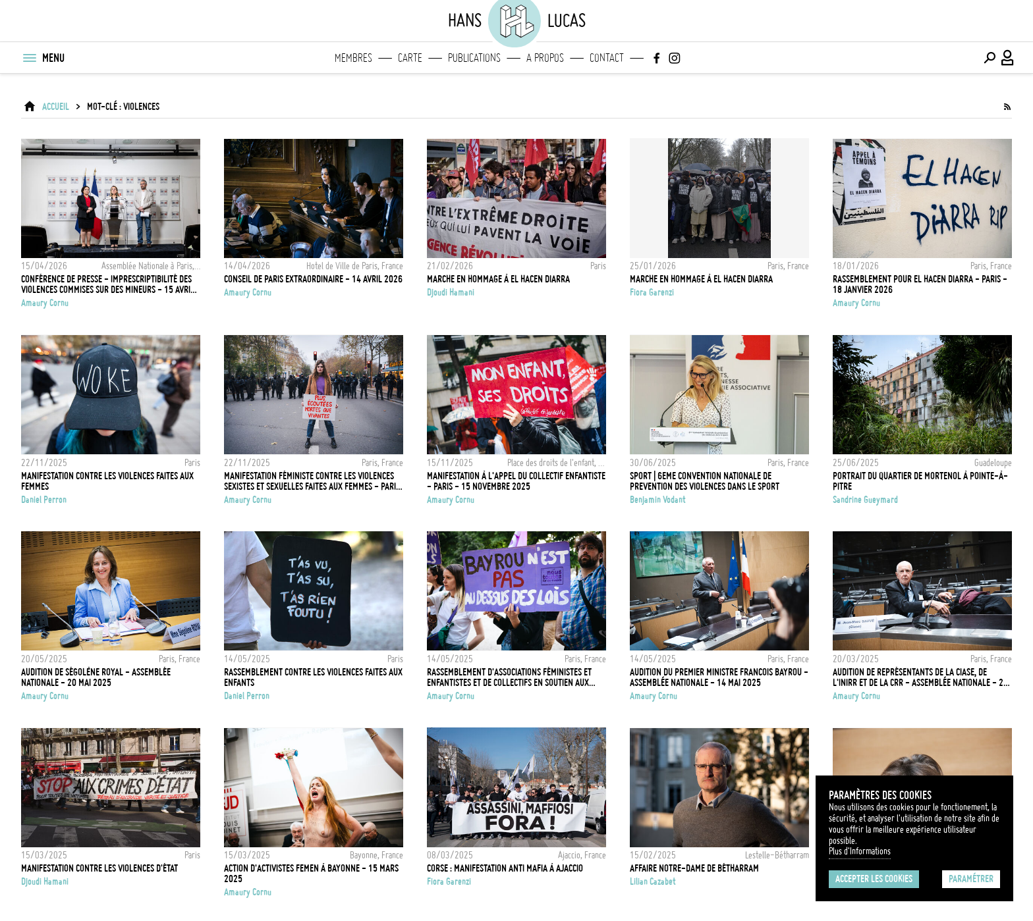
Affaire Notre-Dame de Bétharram (694, 868)
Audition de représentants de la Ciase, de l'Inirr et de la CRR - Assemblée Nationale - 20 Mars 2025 (920, 677)
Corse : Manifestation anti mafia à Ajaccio (505, 868)
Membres (353, 58)
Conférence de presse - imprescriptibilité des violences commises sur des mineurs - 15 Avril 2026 (107, 284)
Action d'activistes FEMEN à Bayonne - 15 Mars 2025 (311, 873)
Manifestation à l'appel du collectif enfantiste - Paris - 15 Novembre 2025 (516, 481)
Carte (410, 58)
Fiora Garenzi (652, 292)
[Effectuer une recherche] (989, 58)
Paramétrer (971, 879)
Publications (474, 58)
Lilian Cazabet (653, 881)
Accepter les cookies (873, 879)
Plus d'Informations (860, 851)
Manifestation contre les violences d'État (99, 868)
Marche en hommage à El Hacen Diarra (498, 279)
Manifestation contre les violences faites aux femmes (107, 481)
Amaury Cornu (45, 303)
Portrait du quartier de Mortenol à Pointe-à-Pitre (920, 481)
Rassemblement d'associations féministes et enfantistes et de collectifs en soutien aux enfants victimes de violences (509, 677)
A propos (545, 58)
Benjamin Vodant (658, 500)
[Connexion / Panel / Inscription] (1008, 58)
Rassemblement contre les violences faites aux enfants (313, 677)
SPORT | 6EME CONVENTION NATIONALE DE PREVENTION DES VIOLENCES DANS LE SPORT (704, 481)
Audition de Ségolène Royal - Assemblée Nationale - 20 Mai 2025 (96, 677)
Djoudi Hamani (450, 292)
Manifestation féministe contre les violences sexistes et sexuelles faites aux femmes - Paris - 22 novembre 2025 (312, 481)
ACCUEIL (55, 107)
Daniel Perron (44, 500)
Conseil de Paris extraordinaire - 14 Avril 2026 (313, 279)
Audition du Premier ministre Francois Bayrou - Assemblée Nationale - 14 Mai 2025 (719, 677)
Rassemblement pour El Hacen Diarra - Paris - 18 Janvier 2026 (920, 284)
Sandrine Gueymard (865, 500)
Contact (607, 58)
